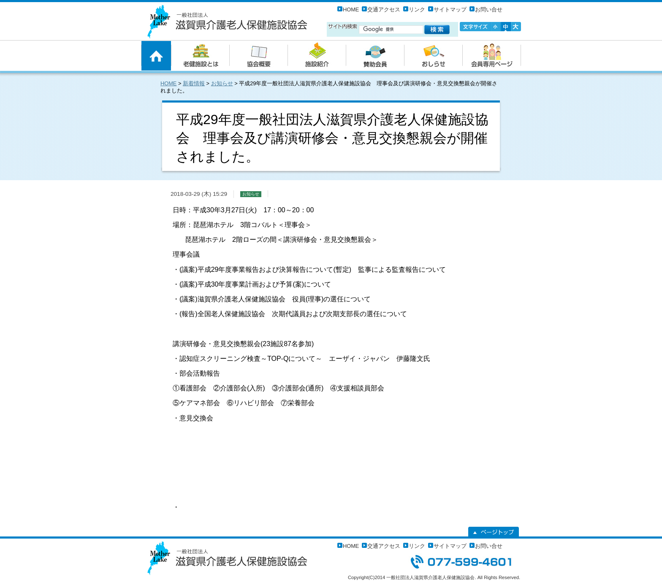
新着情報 (194, 83)
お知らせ (222, 83)
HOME (351, 9)
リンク (417, 9)
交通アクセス (383, 9)
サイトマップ (450, 9)
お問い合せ (488, 9)
